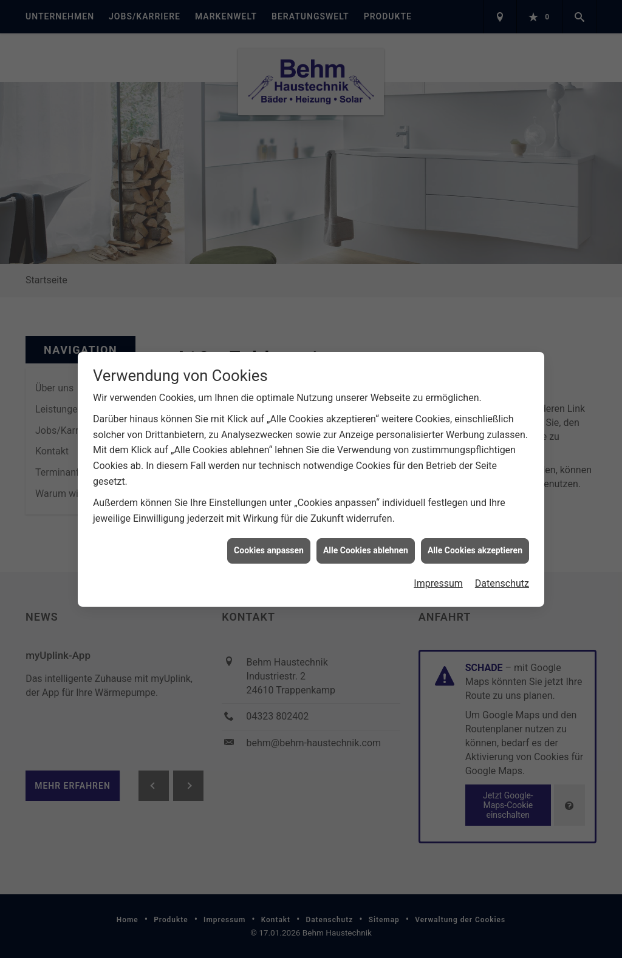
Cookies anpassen (269, 543)
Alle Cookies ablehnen (365, 543)
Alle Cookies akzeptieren (475, 543)
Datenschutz (502, 576)
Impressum (438, 576)
